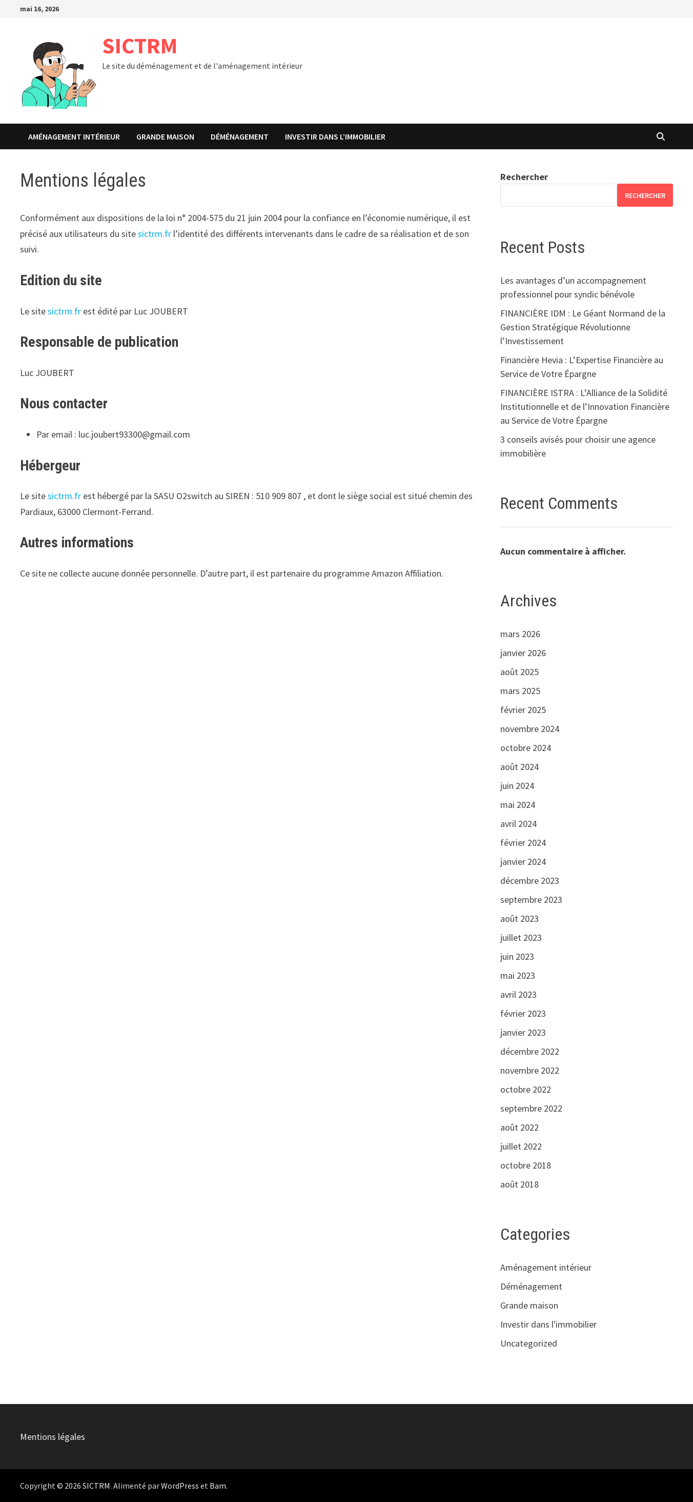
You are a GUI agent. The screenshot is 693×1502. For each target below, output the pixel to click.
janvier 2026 (523, 653)
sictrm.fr (154, 234)
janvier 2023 (523, 1032)
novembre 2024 (529, 729)
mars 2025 (520, 691)
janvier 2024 (523, 861)
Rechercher (524, 177)
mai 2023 (517, 975)
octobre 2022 (525, 1089)
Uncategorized (528, 1343)
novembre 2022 (529, 1070)
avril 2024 (518, 823)
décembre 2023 (529, 880)
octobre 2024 (525, 748)
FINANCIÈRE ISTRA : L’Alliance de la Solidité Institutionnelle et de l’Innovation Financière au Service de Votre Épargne (584, 406)
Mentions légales (52, 1436)
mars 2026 (520, 634)
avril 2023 (518, 994)
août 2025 (519, 672)
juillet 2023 (521, 937)
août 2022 (519, 1127)
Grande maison (165, 136)
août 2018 (519, 1184)
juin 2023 (517, 956)
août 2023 (519, 918)
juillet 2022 (521, 1146)
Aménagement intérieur (74, 136)
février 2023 (523, 1013)
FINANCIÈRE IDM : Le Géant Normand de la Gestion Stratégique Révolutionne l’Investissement (582, 327)
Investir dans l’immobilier (335, 136)
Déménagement (240, 136)
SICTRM (139, 45)
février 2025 (523, 710)
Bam (218, 1485)
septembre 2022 (531, 1108)
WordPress (180, 1485)
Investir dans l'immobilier (548, 1324)
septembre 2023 (531, 899)
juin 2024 (517, 786)
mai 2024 (517, 805)
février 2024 (523, 842)
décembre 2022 (529, 1051)
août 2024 (519, 767)
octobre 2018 (525, 1165)
